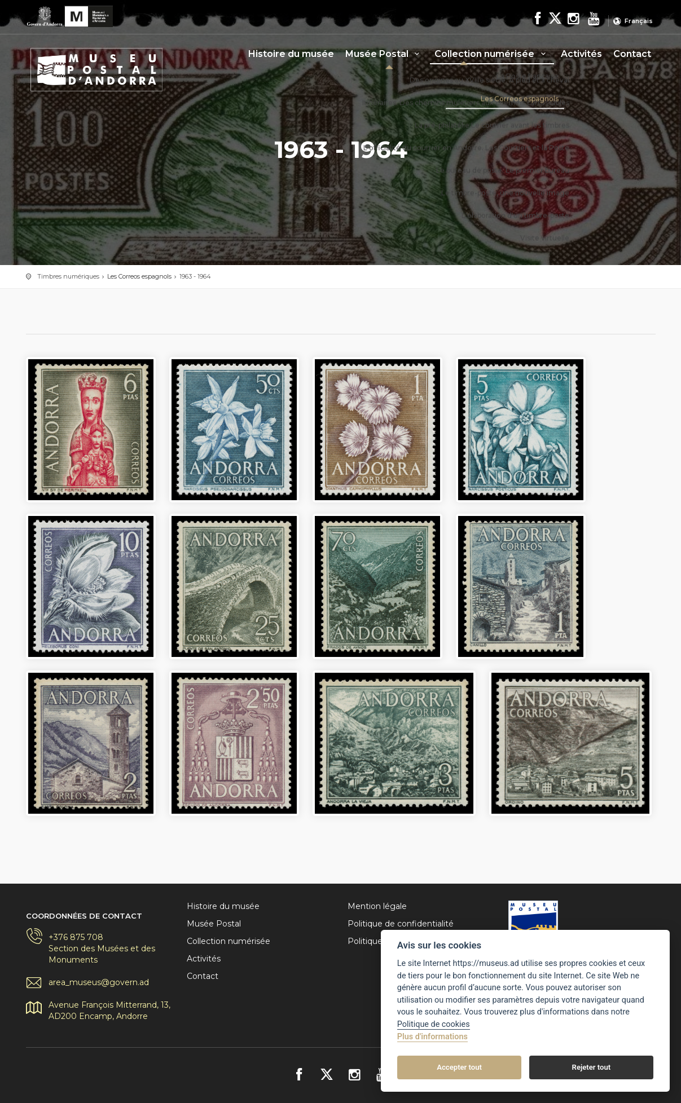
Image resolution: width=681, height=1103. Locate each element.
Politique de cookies (433, 1024)
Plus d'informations (432, 1037)
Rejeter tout (591, 1067)
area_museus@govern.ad (99, 982)
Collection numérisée (491, 53)
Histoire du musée (291, 53)
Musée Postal (384, 53)
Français (639, 21)
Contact (632, 53)
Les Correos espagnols (139, 276)
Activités (581, 53)
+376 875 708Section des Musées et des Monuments (102, 948)
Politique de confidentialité (401, 924)
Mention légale (377, 906)
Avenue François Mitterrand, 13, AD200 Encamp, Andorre (109, 1010)
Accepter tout (459, 1067)
